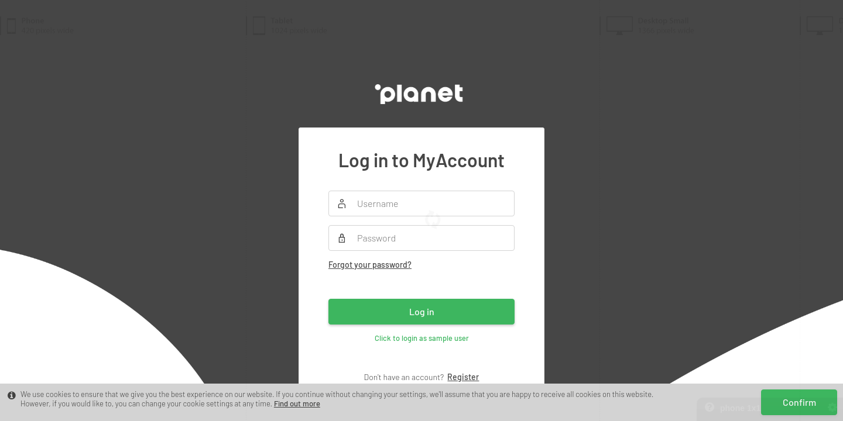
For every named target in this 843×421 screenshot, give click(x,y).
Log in (421, 311)
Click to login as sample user (422, 338)
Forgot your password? (370, 265)
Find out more (297, 403)
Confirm (799, 402)
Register (463, 377)
